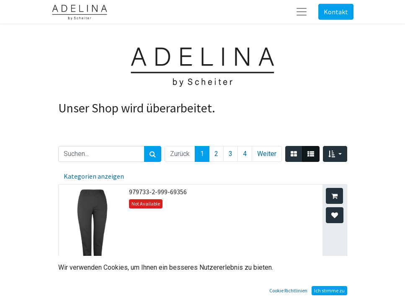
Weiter (266, 154)
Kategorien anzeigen (94, 176)
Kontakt (336, 12)
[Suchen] (152, 154)
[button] (335, 154)
